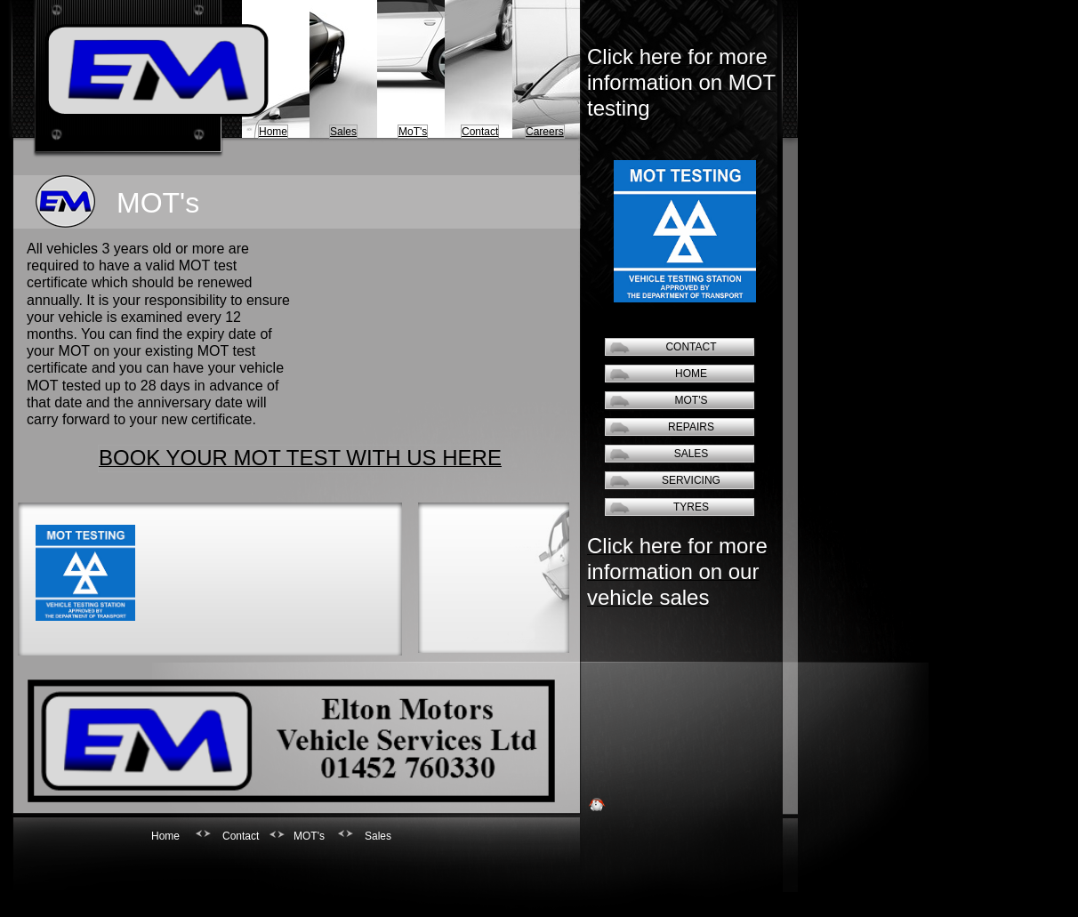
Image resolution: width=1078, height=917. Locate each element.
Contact (480, 131)
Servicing (691, 480)
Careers (545, 131)
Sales (343, 131)
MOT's (691, 400)
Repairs (691, 427)
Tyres (691, 507)
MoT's (412, 131)
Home (273, 131)
